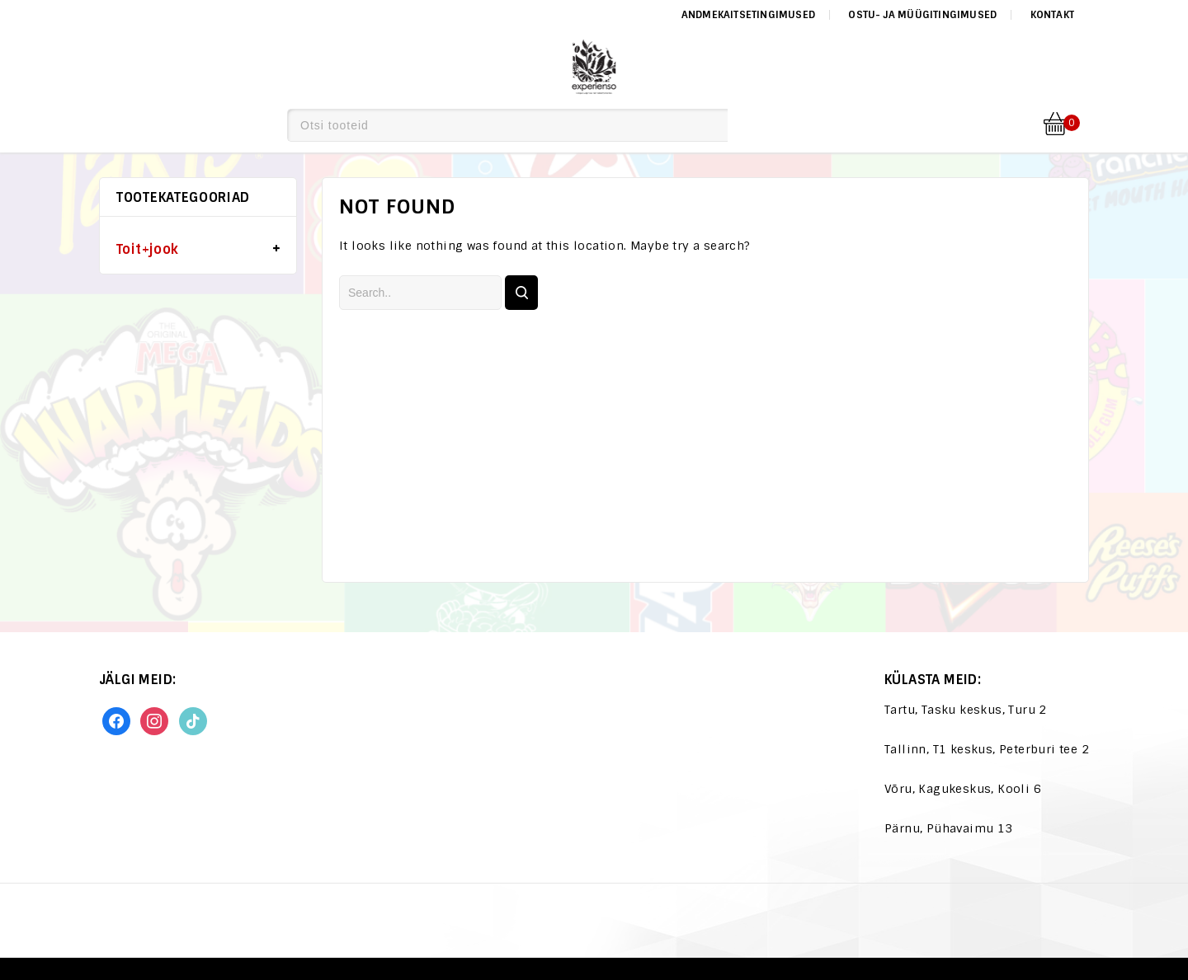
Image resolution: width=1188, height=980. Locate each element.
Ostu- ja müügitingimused (922, 14)
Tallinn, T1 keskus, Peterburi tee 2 (986, 749)
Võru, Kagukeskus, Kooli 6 (962, 788)
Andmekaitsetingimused (748, 14)
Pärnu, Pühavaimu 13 (948, 828)
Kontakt (1052, 14)
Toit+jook (147, 249)
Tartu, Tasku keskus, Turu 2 (965, 709)
